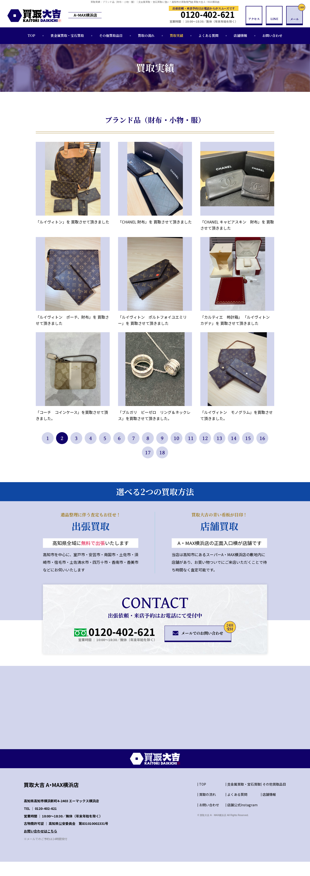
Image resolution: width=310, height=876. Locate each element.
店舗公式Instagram (242, 804)
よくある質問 (208, 35)
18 (162, 452)
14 (234, 438)
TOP (31, 35)
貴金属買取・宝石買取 (67, 35)
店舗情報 (240, 35)
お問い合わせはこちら (40, 831)
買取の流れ (146, 35)
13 (219, 438)
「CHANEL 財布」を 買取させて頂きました (155, 222)
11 (191, 438)
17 (148, 452)
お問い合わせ (272, 35)
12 (205, 438)
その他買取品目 (111, 35)
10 (176, 438)
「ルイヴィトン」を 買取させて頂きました (72, 222)
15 (248, 438)
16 (262, 438)
